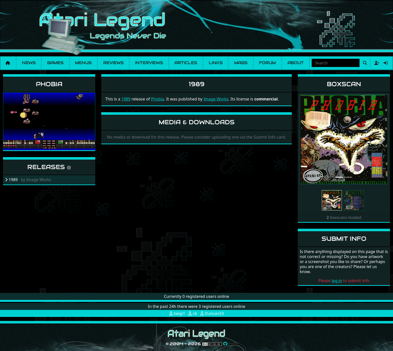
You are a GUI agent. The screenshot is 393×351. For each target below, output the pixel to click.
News (29, 62)
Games (55, 62)
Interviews (149, 62)
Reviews (113, 62)
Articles (185, 62)
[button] (306, 139)
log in (337, 280)
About (295, 62)
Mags (240, 62)
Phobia (49, 84)
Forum (267, 62)
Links (216, 62)
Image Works (216, 99)
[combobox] (336, 63)
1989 (126, 99)
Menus (83, 62)
